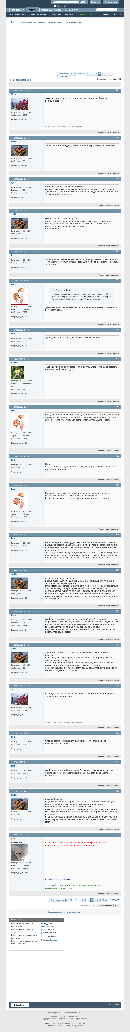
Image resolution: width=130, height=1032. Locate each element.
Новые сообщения (18, 14)
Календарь (41, 14)
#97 (117, 733)
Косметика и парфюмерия (33, 21)
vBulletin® (64, 1016)
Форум (32, 10)
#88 (117, 359)
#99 (117, 791)
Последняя (62, 76)
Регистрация (111, 2)
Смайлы (45, 926)
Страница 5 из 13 (67, 73)
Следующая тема (75, 912)
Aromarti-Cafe (72, 10)
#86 (117, 280)
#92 (117, 534)
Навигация (69, 14)
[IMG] (44, 929)
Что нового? (17, 10)
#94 (117, 611)
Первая (80, 73)
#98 (117, 762)
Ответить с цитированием (107, 132)
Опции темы (97, 85)
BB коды (45, 923)
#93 (117, 570)
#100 (117, 834)
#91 (117, 485)
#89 (117, 406)
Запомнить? (60, 6)
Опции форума (54, 14)
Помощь (95, 2)
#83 (117, 178)
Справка (31, 14)
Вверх (117, 905)
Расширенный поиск (112, 14)
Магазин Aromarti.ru (51, 10)
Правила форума (49, 940)
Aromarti (66, 1023)
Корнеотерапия (23, 79)
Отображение (111, 85)
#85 (117, 251)
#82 (117, 137)
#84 (117, 210)
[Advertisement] (69, 47)
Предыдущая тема (56, 912)
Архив (109, 1004)
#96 (117, 685)
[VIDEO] (44, 932)
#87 (117, 329)
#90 (117, 456)
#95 (117, 644)
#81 (117, 90)
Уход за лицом (56, 21)
